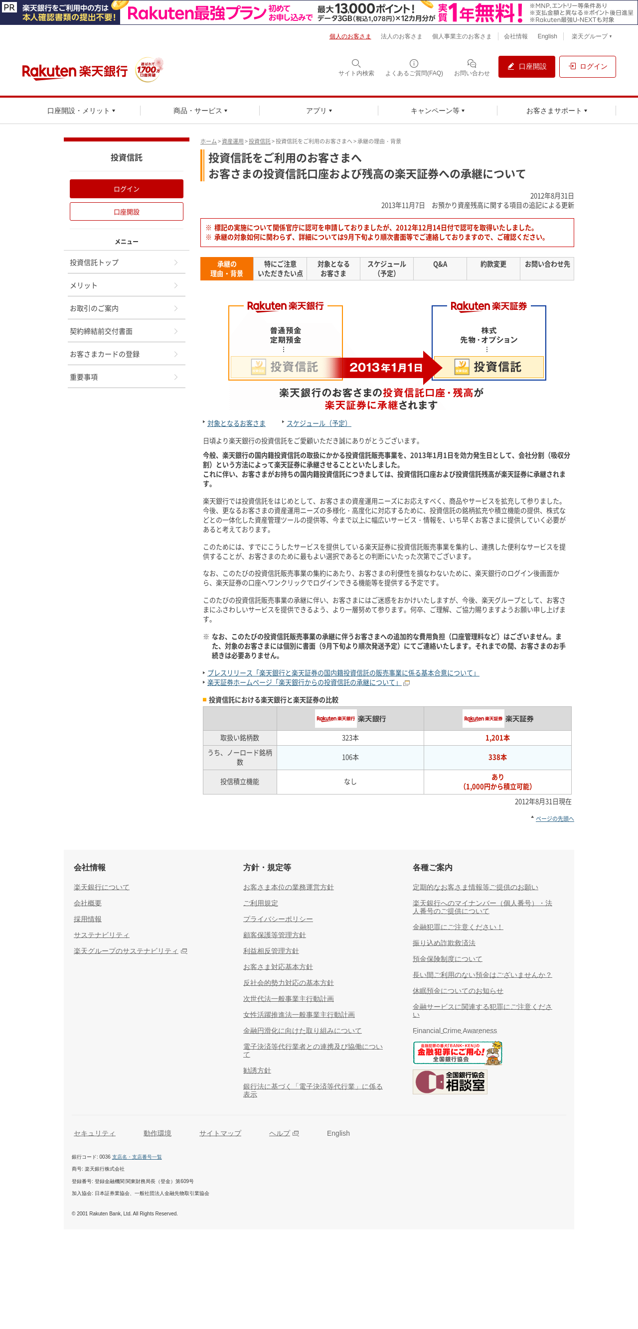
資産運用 (233, 141)
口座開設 (127, 211)
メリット (124, 285)
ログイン (127, 188)
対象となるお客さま (236, 423)
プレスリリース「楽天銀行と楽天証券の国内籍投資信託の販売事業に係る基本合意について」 (343, 672)
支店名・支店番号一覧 (137, 1157)
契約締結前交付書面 (124, 331)
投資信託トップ (124, 262)
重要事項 (124, 377)
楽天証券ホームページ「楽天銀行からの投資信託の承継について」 (304, 682)
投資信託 (260, 141)
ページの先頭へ (555, 818)
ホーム (208, 141)
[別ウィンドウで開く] (319, 12)
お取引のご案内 (124, 308)
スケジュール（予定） (319, 423)
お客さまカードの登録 (124, 354)
